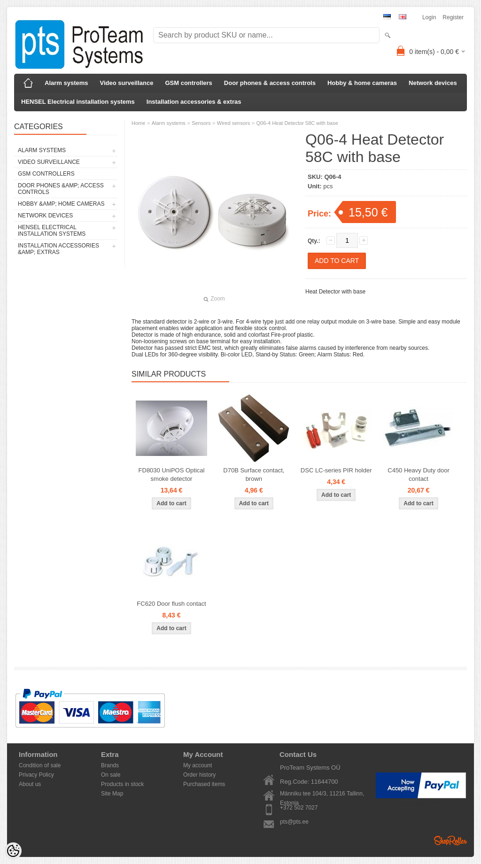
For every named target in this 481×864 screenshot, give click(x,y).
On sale (110, 774)
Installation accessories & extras (194, 101)
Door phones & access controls (270, 82)
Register (453, 17)
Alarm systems (66, 82)
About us (30, 784)
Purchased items (204, 784)
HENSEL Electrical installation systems (78, 101)
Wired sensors (233, 123)
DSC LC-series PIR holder (336, 470)
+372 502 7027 (299, 807)
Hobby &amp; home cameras (61, 204)
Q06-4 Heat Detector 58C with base (297, 123)
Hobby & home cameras (362, 82)
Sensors (201, 123)
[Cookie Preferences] (13, 850)
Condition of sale (40, 765)
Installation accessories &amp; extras (58, 248)
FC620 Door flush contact (171, 603)
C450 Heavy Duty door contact (419, 474)
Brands (110, 765)
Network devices (433, 82)
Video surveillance (127, 82)
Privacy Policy (36, 774)
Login (429, 17)
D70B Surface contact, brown (253, 474)
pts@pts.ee (294, 821)
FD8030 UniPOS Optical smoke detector (172, 474)
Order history (199, 774)
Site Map (112, 793)
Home (138, 123)
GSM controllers (188, 82)
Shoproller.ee (450, 840)
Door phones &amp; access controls (61, 188)
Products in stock (122, 784)
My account (197, 765)
